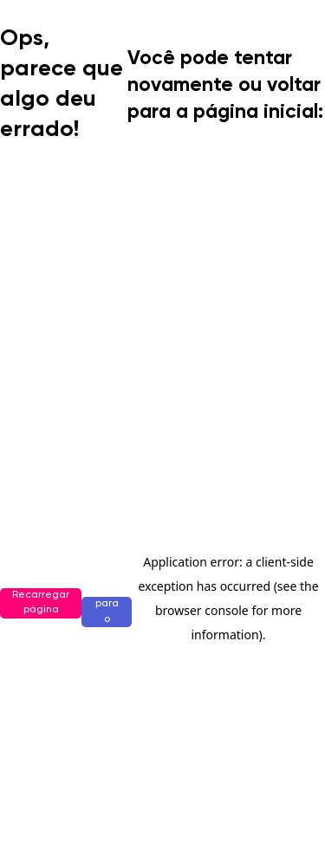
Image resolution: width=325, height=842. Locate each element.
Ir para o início (107, 612)
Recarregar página (40, 603)
